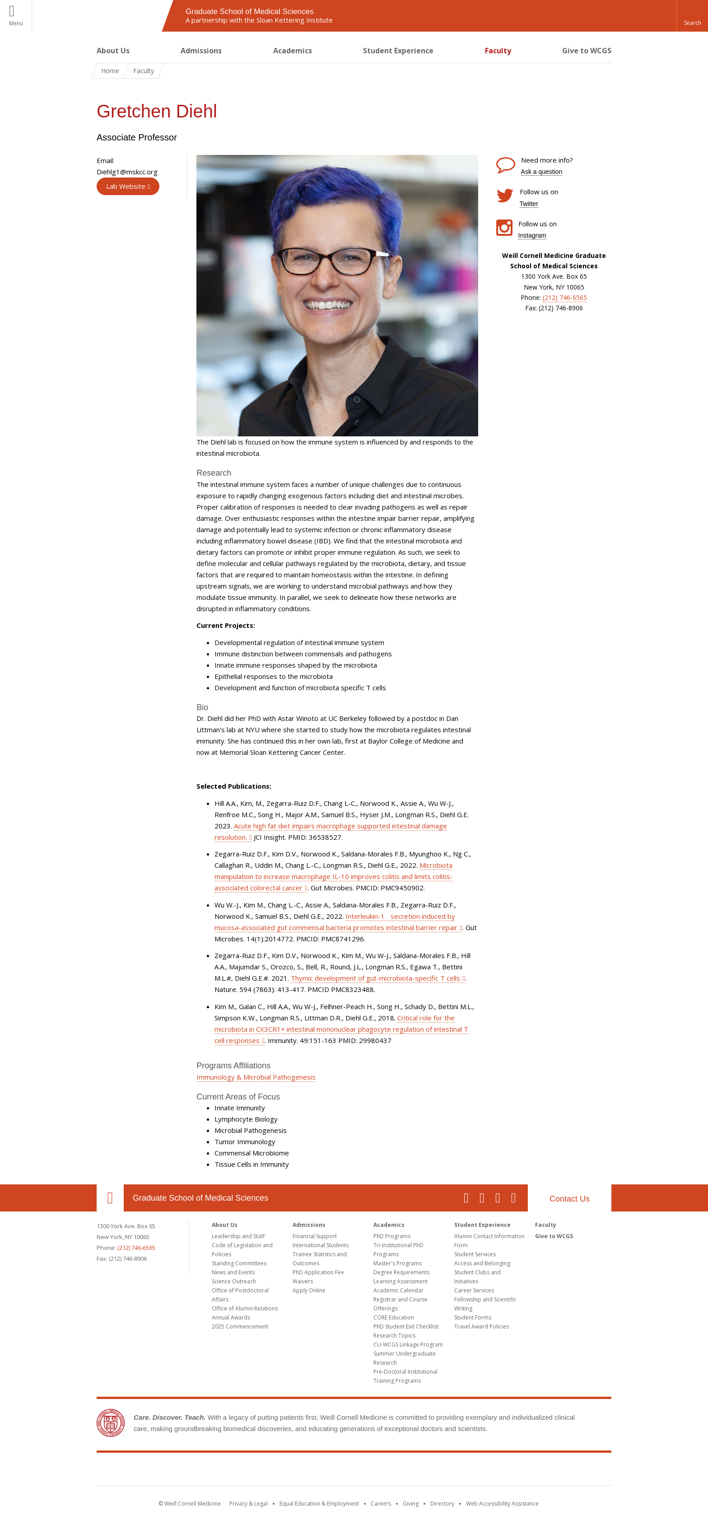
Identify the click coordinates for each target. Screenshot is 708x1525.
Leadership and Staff (238, 1236)
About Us (113, 51)
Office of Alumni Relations (245, 1308)
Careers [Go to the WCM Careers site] (381, 1503)
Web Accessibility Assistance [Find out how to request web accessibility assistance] (502, 1503)
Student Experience (398, 51)
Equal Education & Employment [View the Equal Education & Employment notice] (319, 1503)
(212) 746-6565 (565, 297)
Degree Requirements (401, 1272)
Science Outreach (234, 1281)
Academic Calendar (398, 1290)
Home (110, 70)
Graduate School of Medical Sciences (200, 1197)
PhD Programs (391, 1236)
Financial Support (315, 1236)
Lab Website (125, 186)
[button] (692, 16)
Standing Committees (239, 1263)
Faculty (498, 51)
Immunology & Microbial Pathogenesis (256, 1076)
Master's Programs (397, 1263)
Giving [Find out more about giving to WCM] (411, 1503)
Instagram (532, 235)
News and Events (233, 1272)
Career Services (474, 1290)
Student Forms (472, 1317)
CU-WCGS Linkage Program (408, 1344)
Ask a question (542, 171)
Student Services (475, 1254)
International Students (321, 1245)
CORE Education (393, 1317)
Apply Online (309, 1290)
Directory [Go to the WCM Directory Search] (442, 1503)
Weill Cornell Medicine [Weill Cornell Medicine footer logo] (354, 1470)
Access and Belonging (482, 1263)
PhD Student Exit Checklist (405, 1326)
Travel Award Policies (481, 1326)
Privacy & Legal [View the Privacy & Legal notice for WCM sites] (248, 1503)
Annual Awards (231, 1317)
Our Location (110, 1198)
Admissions (201, 51)
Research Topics (394, 1335)
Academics (292, 51)
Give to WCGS (586, 51)
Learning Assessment (400, 1281)
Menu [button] (16, 23)
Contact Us (570, 1198)
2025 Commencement (240, 1326)
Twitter (529, 203)
